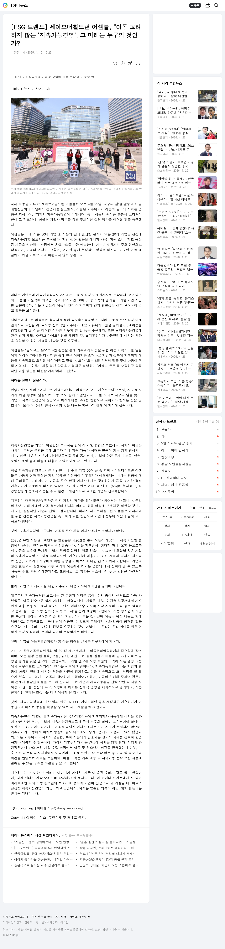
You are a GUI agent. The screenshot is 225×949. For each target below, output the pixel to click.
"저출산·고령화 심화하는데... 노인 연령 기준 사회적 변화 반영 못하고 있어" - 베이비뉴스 (44, 842)
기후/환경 (187, 517)
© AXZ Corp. (11, 935)
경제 (167, 526)
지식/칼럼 (167, 543)
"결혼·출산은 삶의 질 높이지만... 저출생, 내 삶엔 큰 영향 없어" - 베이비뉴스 (110, 842)
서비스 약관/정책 (80, 917)
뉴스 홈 (167, 517)
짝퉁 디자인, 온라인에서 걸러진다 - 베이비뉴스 (110, 848)
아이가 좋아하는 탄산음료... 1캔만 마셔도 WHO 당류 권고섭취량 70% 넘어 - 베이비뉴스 (44, 859)
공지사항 (60, 917)
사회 (207, 517)
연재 (187, 543)
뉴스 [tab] (192, 508)
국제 (207, 526)
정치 (187, 526)
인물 (207, 534)
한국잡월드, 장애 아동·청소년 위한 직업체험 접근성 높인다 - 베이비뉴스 (44, 853)
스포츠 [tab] (212, 508)
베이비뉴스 (18, 5)
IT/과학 (187, 534)
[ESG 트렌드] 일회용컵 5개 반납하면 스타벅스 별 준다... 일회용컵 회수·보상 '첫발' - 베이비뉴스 (44, 848)
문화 (167, 534)
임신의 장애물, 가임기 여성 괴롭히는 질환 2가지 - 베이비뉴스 (110, 865)
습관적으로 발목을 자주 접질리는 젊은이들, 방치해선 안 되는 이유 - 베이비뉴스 (44, 865)
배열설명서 (207, 543)
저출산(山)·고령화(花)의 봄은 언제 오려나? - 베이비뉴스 (110, 859)
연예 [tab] (201, 508)
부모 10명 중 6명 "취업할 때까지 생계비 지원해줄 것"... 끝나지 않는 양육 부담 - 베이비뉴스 (110, 853)
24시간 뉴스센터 (42, 917)
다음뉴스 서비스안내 (15, 917)
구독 (195, 5)
